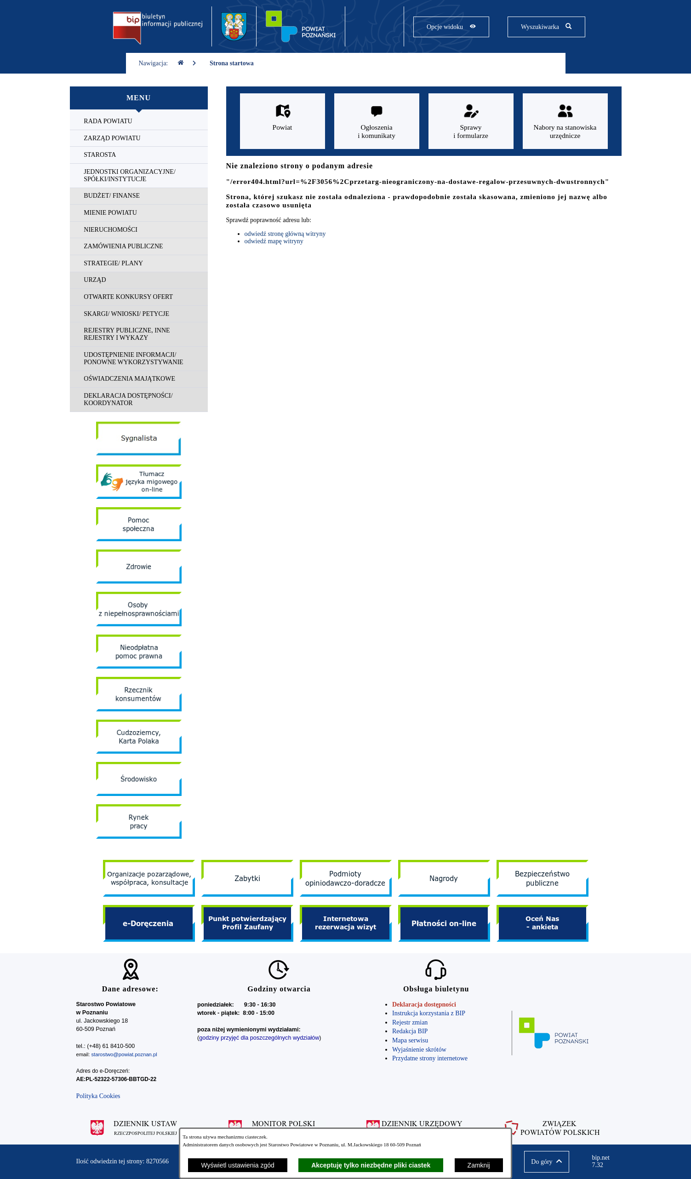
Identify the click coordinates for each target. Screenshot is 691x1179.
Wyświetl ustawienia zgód (237, 1165)
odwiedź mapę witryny (274, 241)
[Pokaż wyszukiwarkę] (546, 27)
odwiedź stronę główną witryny (285, 233)
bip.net (603, 1161)
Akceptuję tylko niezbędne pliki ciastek (370, 1165)
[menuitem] (139, 121)
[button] (546, 1162)
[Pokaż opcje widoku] (451, 27)
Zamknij (479, 1165)
